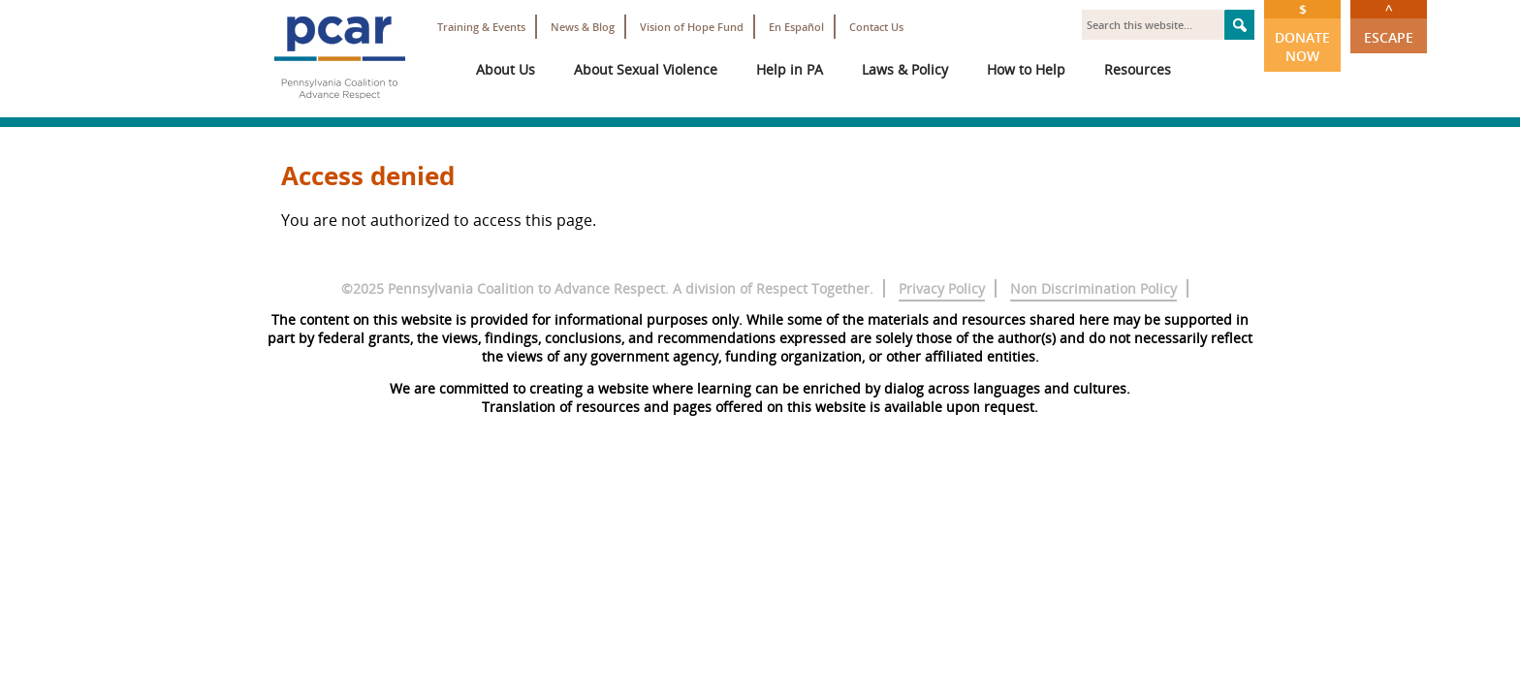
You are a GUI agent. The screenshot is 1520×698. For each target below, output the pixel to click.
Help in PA (789, 69)
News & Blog (583, 26)
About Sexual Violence (645, 69)
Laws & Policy (905, 69)
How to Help (1026, 69)
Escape (1388, 23)
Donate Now (1302, 32)
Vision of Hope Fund (692, 26)
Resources (1137, 69)
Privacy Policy (942, 288)
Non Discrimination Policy (1093, 288)
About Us (505, 69)
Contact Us (876, 26)
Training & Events (481, 26)
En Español (796, 26)
